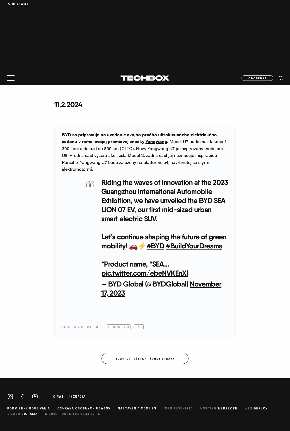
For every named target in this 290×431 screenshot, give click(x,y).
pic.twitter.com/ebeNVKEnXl (144, 273)
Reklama (20, 4)
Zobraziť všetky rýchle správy (145, 358)
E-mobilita (119, 327)
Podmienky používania (28, 408)
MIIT (99, 327)
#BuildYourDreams (194, 245)
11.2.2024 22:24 (77, 327)
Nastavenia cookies (137, 408)
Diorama (30, 413)
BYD (139, 327)
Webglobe (227, 408)
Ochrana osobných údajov (84, 408)
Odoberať (257, 78)
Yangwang (156, 141)
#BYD (155, 245)
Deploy (261, 408)
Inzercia (77, 396)
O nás (58, 396)
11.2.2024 (68, 104)
